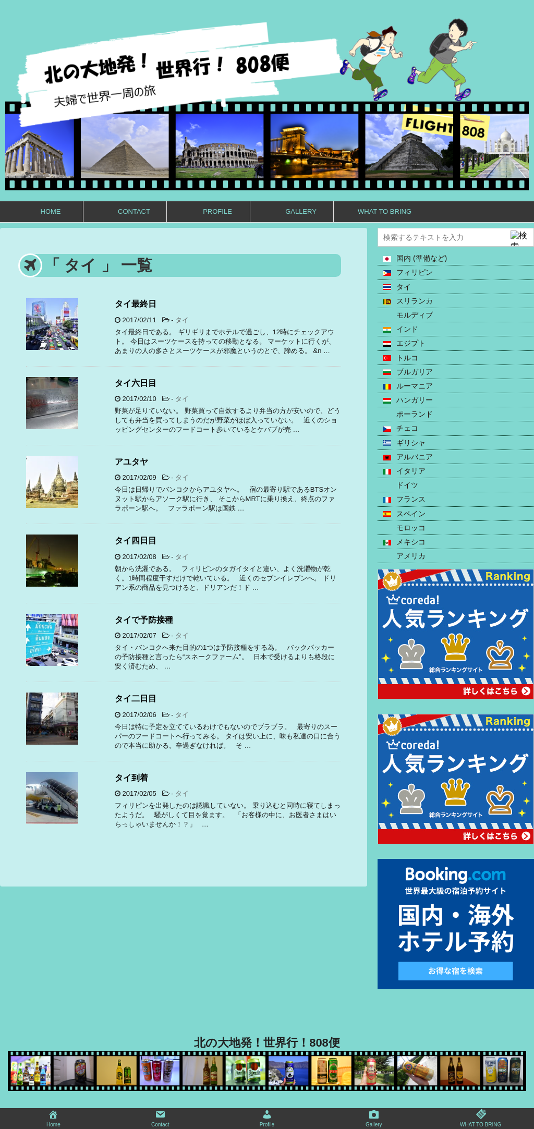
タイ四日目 (135, 540)
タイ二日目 (135, 698)
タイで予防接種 (144, 619)
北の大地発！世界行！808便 (267, 1042)
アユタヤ (131, 461)
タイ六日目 (135, 383)
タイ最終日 (135, 303)
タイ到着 (131, 777)
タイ (182, 320)
